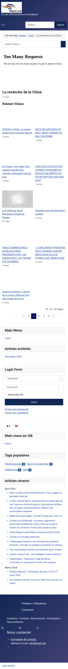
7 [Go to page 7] (53, 316)
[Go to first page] (16, 314)
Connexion (28, 609)
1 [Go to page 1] (23, 316)
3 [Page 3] (33, 316)
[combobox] (39, 25)
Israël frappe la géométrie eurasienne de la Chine (34, 532)
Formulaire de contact (23, 639)
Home (8, 338)
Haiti (25, 469)
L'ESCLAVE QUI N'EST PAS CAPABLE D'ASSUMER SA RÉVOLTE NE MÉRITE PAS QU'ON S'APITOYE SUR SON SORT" (49, 173)
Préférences (11, 469)
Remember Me (15, 394)
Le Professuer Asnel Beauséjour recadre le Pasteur (13, 214)
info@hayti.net (37, 643)
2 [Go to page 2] (28, 316)
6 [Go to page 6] (48, 316)
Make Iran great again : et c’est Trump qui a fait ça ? (36, 516)
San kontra (9, 665)
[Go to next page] (58, 314)
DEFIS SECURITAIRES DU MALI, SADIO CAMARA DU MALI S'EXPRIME (48, 133)
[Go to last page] (61, 314)
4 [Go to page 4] (38, 316)
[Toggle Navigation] (3, 25)
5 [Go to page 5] (43, 316)
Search (60, 24)
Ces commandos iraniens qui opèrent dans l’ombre (35, 549)
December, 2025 (13, 356)
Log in (34, 402)
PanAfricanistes (13, 464)
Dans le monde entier (38, 464)
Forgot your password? (16, 409)
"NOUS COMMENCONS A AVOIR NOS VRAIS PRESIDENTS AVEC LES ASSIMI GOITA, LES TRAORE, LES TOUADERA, (16, 254)
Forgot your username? (17, 412)
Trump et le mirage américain (24, 536)
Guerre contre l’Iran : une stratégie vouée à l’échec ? (35, 554)
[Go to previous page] (19, 314)
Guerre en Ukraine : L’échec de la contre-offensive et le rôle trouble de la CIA (16, 295)
